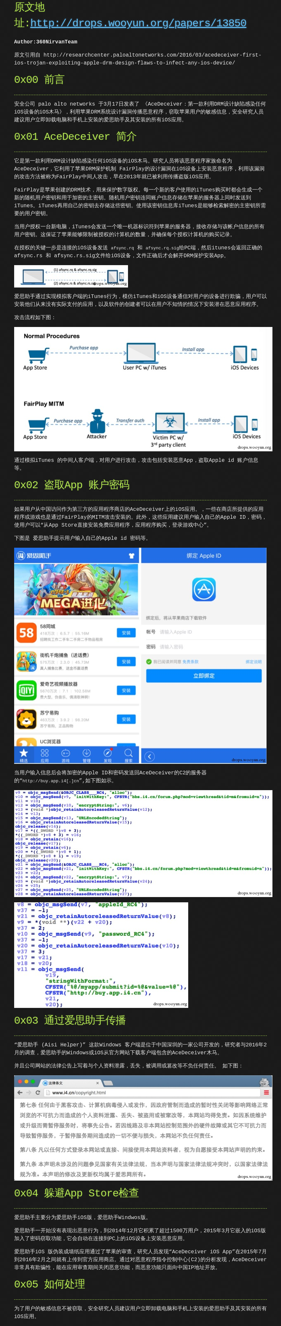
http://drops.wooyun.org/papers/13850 (138, 23)
